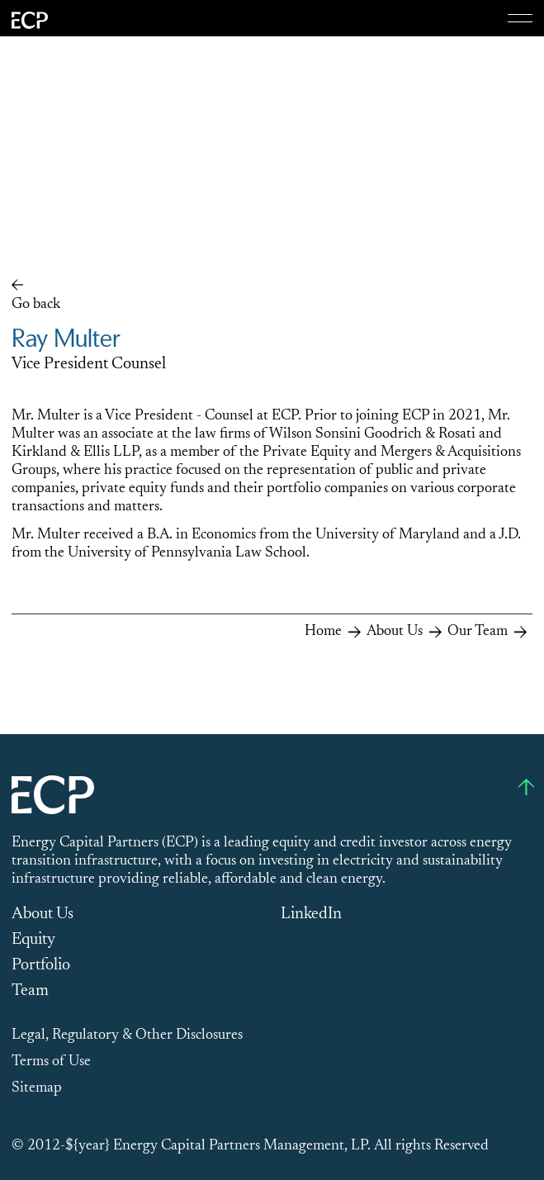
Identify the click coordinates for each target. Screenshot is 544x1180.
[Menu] (520, 18)
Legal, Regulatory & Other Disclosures (127, 1035)
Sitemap (37, 1088)
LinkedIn (311, 914)
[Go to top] (526, 787)
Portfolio (41, 965)
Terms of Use (51, 1061)
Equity (33, 939)
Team (30, 991)
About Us (42, 914)
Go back (36, 304)
